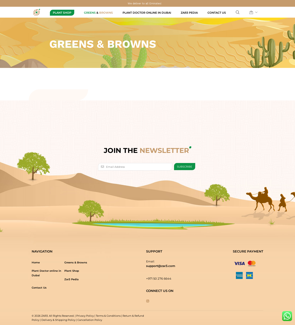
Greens (98, 12)
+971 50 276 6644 (158, 278)
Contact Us (216, 12)
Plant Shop (62, 12)
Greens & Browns (75, 262)
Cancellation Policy (89, 319)
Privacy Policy (85, 315)
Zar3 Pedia (189, 12)
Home (36, 262)
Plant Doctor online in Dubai (147, 12)
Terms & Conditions (108, 315)
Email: (150, 261)
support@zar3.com (160, 266)
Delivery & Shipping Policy (58, 319)
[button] (251, 12)
